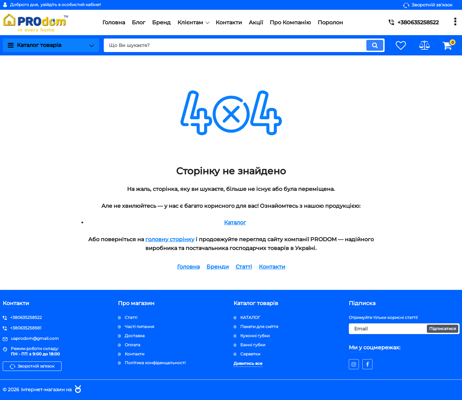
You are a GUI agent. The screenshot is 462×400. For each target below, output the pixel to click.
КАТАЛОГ (250, 317)
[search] (244, 45)
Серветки (250, 353)
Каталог (235, 222)
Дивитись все (248, 363)
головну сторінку (169, 239)
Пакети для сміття (259, 326)
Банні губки (252, 344)
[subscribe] (404, 328)
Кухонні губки (255, 335)
